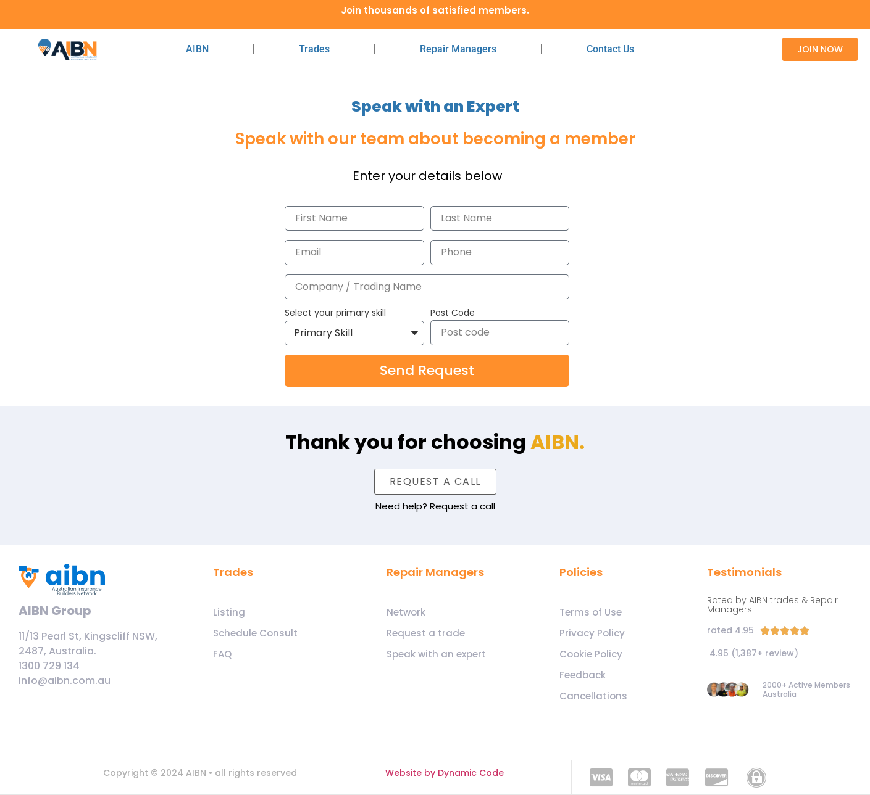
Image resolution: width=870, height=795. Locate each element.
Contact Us (610, 49)
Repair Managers (458, 49)
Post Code (452, 313)
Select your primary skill (335, 313)
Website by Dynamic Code (444, 773)
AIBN (197, 49)
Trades (314, 49)
